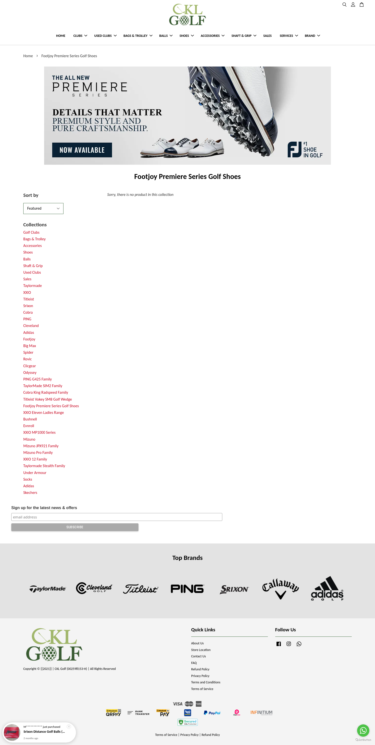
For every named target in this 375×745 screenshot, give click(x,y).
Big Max (29, 345)
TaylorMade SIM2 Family (42, 385)
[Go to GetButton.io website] (363, 740)
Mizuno (29, 439)
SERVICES (289, 36)
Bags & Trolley (34, 239)
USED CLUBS (105, 36)
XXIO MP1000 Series (39, 432)
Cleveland (31, 325)
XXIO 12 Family (35, 459)
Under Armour (34, 472)
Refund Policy (200, 669)
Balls (27, 259)
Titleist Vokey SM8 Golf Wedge (47, 399)
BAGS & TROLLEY (138, 36)
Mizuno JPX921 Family (41, 446)
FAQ (194, 663)
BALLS (166, 36)
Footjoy (29, 339)
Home (28, 56)
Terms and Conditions (205, 682)
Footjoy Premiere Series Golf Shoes (51, 406)
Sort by (30, 195)
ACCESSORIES (213, 36)
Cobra (28, 312)
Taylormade (32, 285)
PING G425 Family (37, 379)
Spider (28, 352)
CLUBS (81, 36)
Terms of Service (202, 689)
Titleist (28, 299)
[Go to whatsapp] (363, 730)
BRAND (312, 36)
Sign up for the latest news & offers (44, 508)
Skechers (30, 492)
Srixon (28, 305)
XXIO (27, 292)
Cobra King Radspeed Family (45, 392)
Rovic (27, 359)
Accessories (32, 245)
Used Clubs (32, 272)
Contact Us (198, 656)
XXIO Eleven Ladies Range (43, 412)
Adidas (28, 332)
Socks (27, 479)
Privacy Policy (200, 676)
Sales (27, 279)
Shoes (28, 252)
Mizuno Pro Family (38, 452)
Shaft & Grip (33, 265)
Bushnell (30, 419)
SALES (267, 36)
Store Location (201, 650)
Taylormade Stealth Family (44, 465)
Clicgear (29, 366)
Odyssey (30, 372)
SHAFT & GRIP (244, 36)
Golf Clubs (31, 232)
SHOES (187, 36)
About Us (197, 643)
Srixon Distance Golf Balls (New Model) (45, 732)
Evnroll (28, 425)
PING (27, 319)
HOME (60, 36)
